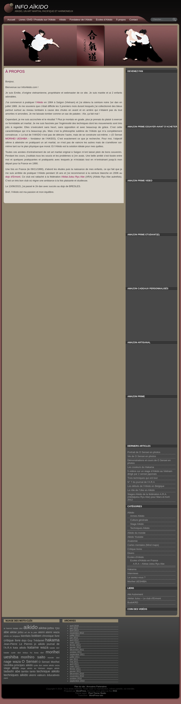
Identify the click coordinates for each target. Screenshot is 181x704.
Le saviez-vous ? (136, 577)
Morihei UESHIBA (136, 581)
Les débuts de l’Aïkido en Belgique (145, 486)
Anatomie (132, 541)
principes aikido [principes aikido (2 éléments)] (23, 665)
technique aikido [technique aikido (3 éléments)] (48, 671)
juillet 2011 (75, 657)
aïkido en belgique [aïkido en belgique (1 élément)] (12, 636)
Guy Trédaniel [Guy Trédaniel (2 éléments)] (36, 640)
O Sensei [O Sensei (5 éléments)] (30, 661)
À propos (121, 19)
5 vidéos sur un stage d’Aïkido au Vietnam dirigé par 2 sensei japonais (149, 472)
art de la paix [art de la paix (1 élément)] (30, 632)
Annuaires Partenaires (97, 686)
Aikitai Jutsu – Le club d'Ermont (144, 598)
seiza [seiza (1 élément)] (57, 665)
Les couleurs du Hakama (140, 467)
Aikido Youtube (135, 537)
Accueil (11, 19)
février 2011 (75, 669)
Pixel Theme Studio (97, 693)
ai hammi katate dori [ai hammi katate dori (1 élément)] (13, 628)
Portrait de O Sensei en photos (143, 452)
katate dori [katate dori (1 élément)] (54, 648)
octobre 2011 (76, 652)
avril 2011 (74, 664)
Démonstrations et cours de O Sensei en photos (149, 461)
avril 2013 (74, 630)
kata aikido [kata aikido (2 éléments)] (19, 647)
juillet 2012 (75, 635)
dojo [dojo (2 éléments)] (23, 640)
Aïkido (62, 19)
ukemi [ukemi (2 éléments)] (32, 675)
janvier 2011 (75, 671)
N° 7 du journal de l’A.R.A (141, 482)
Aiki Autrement (135, 594)
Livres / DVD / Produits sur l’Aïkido (37, 19)
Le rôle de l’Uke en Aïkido (141, 490)
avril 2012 (74, 640)
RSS (115, 691)
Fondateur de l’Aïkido (81, 19)
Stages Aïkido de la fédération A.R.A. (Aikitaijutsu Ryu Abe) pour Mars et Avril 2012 (148, 497)
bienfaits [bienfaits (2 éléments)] (26, 635)
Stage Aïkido (137, 524)
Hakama (131, 569)
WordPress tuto (96, 695)
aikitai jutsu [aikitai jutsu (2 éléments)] (16, 632)
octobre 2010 (76, 678)
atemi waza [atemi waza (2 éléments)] (52, 632)
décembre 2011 (77, 650)
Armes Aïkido (137, 516)
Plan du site (79, 686)
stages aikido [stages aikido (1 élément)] (53, 668)
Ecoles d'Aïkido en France (144, 560)
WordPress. (81, 691)
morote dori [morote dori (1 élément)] (53, 657)
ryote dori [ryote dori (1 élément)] (38, 665)
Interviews (132, 573)
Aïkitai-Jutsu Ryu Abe (73, 176)
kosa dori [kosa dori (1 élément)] (39, 653)
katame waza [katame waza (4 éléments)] (38, 647)
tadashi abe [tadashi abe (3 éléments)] (12, 671)
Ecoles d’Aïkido (104, 19)
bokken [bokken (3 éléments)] (36, 636)
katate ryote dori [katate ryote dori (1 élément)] (12, 653)
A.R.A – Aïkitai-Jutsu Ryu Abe (149, 563)
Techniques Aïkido (140, 528)
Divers (130, 553)
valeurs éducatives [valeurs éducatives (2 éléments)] (48, 675)
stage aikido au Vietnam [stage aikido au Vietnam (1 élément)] (33, 668)
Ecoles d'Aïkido (135, 557)
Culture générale (139, 520)
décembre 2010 (77, 674)
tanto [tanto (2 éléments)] (33, 671)
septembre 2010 (77, 681)
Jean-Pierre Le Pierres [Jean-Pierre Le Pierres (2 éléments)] (18, 643)
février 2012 (75, 645)
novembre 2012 (77, 633)
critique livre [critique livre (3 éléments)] (12, 640)
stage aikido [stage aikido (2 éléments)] (11, 668)
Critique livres (134, 549)
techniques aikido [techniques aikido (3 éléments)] (16, 675)
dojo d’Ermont (12, 176)
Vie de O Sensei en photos (141, 456)
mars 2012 (74, 642)
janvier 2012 (75, 647)
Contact (133, 19)
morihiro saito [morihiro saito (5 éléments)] (33, 657)
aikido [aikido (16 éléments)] (30, 627)
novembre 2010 (77, 676)
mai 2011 (74, 662)
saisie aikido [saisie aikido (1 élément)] (48, 665)
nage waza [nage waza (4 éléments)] (12, 661)
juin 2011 (74, 659)
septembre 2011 (77, 654)
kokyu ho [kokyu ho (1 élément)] (27, 653)
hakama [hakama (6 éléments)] (52, 640)
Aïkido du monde (136, 532)
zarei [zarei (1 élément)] (6, 678)
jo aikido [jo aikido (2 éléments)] (39, 643)
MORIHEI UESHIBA (16, 138)
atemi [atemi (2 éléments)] (41, 632)
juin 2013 (74, 628)
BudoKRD (132, 602)
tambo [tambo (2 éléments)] (25, 671)
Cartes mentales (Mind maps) (143, 545)
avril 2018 (74, 626)
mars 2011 (74, 666)
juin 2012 (74, 638)
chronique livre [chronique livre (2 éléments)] (50, 635)
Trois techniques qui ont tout (142, 478)
